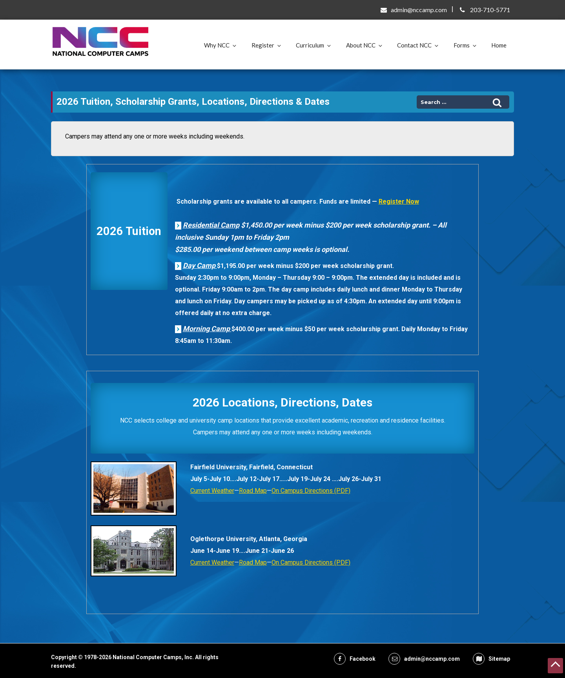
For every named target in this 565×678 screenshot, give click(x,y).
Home (499, 45)
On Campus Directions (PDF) (311, 490)
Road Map (253, 490)
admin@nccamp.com (419, 9)
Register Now (399, 201)
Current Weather (212, 490)
